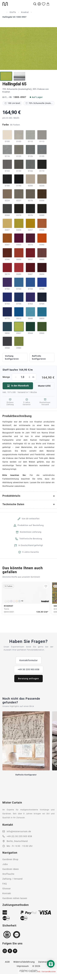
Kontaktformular (28, 660)
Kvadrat (25, 12)
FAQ (4, 883)
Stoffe (13, 12)
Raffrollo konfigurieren (39, 357)
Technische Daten (13, 504)
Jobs (5, 864)
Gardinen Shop (10, 859)
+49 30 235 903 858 (28, 669)
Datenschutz (45, 962)
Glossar (6, 888)
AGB (7, 962)
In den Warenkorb (18, 385)
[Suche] (35, 4)
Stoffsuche (8, 874)
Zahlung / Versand (12, 879)
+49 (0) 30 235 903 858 (19, 836)
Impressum (23, 966)
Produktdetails (11, 495)
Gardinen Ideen (10, 869)
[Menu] (52, 4)
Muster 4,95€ (44, 386)
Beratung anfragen (28, 678)
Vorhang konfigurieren (12, 357)
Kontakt (6, 893)
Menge (28, 377)
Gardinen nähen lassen (14, 898)
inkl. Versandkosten (46, 972)
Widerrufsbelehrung (24, 962)
